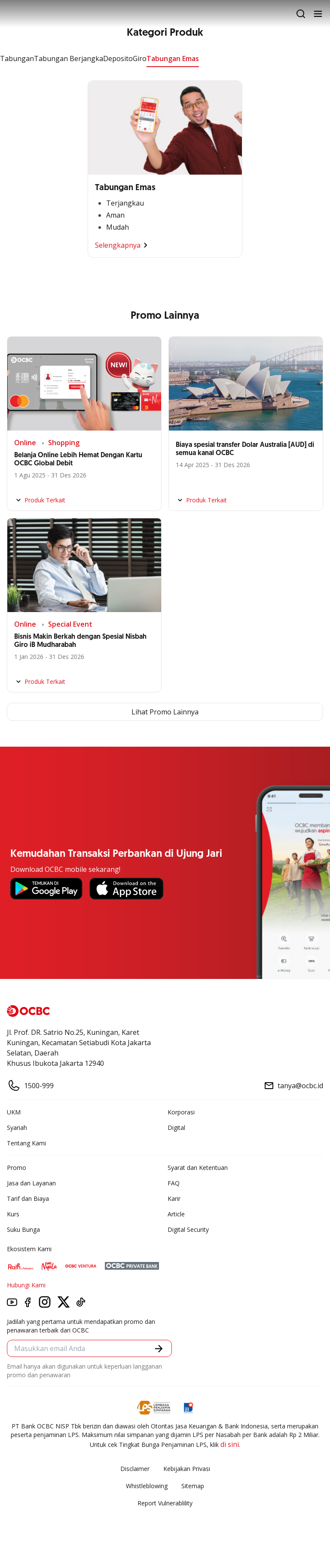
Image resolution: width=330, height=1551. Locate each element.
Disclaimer (135, 1469)
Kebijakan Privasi (186, 1469)
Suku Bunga (23, 1229)
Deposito (118, 58)
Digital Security (188, 1229)
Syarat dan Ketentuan (198, 1167)
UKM (14, 1112)
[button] (159, 1348)
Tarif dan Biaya (28, 1198)
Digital (176, 1127)
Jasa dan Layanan (31, 1183)
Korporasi (181, 1112)
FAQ (174, 1183)
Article (176, 1214)
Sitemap (192, 1486)
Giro (140, 58)
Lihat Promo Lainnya (165, 712)
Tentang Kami (26, 1143)
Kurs (13, 1214)
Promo (16, 1167)
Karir (174, 1198)
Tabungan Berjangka (68, 58)
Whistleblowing (147, 1486)
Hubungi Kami (26, 1285)
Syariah (17, 1127)
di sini (229, 1444)
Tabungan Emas (173, 58)
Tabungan (17, 58)
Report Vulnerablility (165, 1503)
